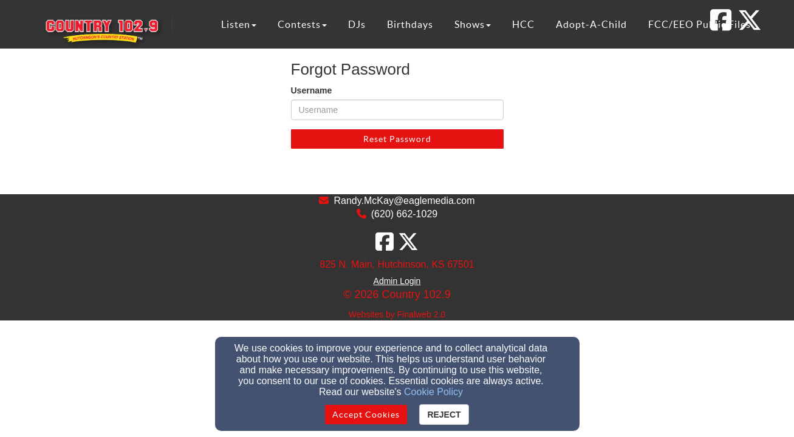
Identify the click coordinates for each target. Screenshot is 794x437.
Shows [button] (472, 24)
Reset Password (397, 139)
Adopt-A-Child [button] (591, 24)
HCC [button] (523, 24)
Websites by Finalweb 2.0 (397, 314)
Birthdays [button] (410, 24)
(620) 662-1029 (404, 214)
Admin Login (397, 281)
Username (311, 90)
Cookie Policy (433, 392)
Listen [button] (238, 24)
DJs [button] (357, 24)
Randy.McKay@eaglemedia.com (404, 200)
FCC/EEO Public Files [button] (699, 24)
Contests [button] (302, 24)
